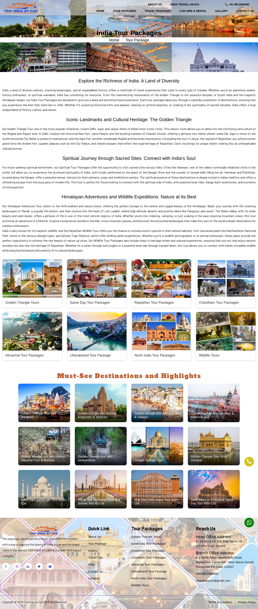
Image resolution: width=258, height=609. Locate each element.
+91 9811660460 (207, 573)
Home (100, 11)
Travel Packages (158, 11)
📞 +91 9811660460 (237, 4)
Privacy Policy (247, 602)
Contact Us (245, 11)
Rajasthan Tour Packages (148, 550)
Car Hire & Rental (193, 11)
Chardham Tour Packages (148, 557)
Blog (91, 564)
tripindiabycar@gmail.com (213, 580)
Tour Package (97, 543)
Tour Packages (124, 11)
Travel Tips (95, 557)
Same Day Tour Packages (148, 543)
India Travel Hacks (184, 4)
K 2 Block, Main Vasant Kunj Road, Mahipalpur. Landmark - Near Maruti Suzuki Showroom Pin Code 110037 (225, 562)
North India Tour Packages (149, 578)
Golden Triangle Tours (146, 536)
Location (94, 578)
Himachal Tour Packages (147, 564)
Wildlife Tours (140, 585)
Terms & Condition (220, 602)
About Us (155, 4)
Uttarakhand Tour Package (149, 571)
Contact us (95, 571)
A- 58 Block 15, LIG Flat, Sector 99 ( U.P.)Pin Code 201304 (220, 544)
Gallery (221, 11)
